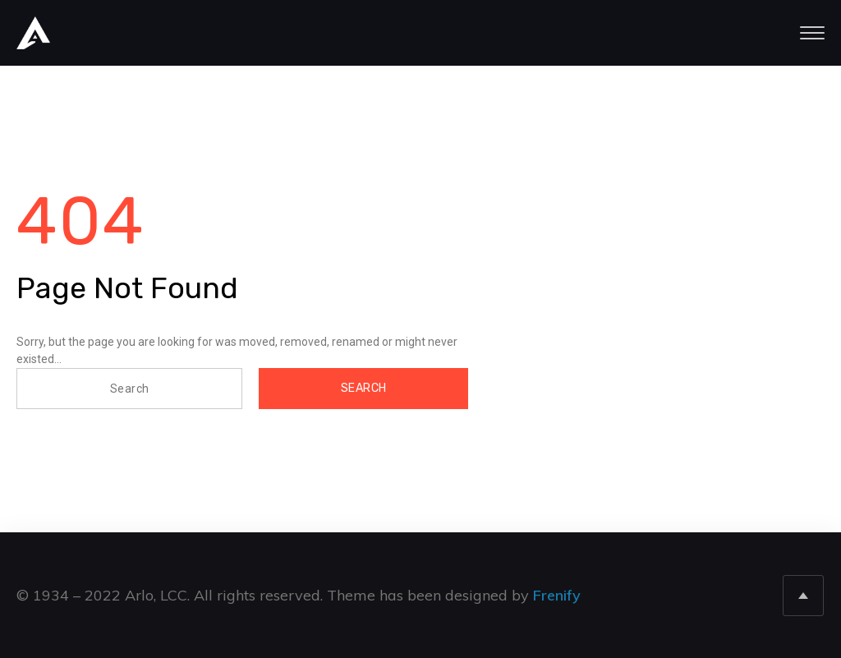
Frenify (557, 595)
